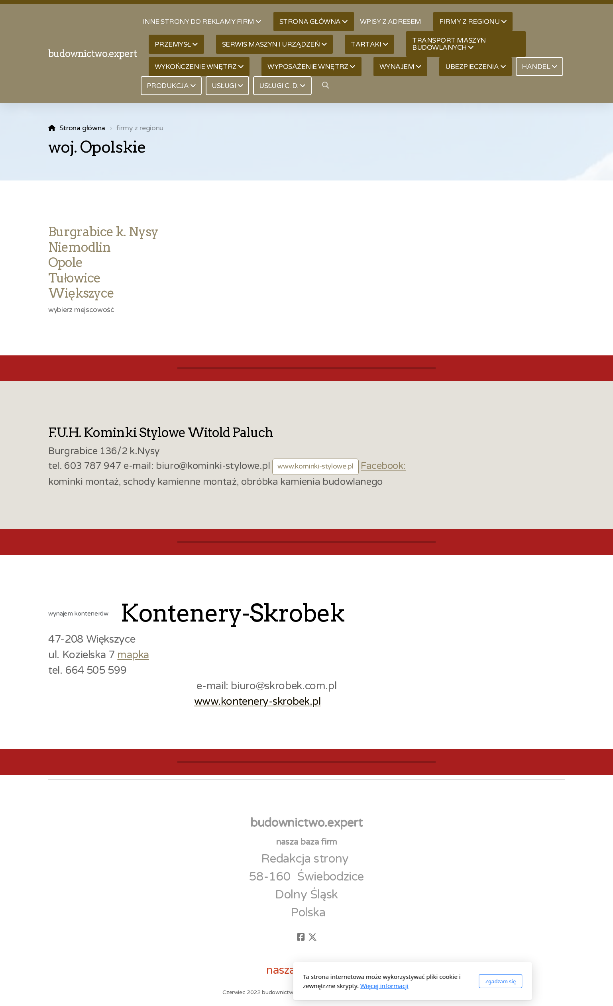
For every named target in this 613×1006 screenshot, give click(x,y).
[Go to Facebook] (300, 937)
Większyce (81, 293)
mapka (133, 655)
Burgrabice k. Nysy (103, 231)
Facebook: (383, 466)
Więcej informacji (278, 986)
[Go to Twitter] (312, 937)
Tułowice (74, 278)
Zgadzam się (394, 981)
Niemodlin (79, 247)
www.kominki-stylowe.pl (315, 466)
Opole (65, 262)
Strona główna (82, 128)
